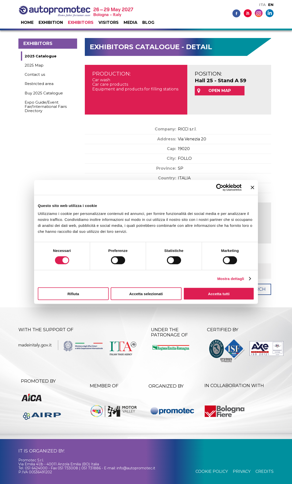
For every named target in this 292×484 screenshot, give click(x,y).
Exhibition (51, 22)
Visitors (108, 22)
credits (264, 471)
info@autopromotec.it (136, 468)
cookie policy (211, 471)
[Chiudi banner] (252, 187)
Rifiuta (73, 293)
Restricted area (39, 83)
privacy (241, 471)
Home (27, 22)
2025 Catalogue (40, 56)
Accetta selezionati (146, 293)
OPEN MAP (219, 90)
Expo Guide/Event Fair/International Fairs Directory (46, 106)
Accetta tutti (219, 293)
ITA (262, 4)
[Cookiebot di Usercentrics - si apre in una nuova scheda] (220, 187)
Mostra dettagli (230, 279)
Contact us (35, 74)
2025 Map (34, 65)
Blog (148, 22)
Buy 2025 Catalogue (44, 93)
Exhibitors (81, 22)
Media (130, 22)
